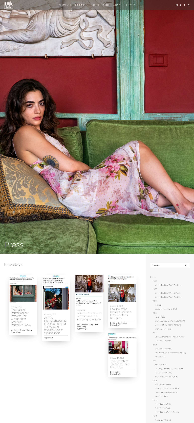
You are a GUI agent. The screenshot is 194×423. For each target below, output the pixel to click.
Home (7, 392)
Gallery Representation (14, 395)
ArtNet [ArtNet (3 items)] (155, 309)
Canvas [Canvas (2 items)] (155, 321)
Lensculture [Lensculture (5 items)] (157, 346)
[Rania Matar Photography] (8, 5)
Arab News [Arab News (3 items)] (178, 305)
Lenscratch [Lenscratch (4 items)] (175, 342)
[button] (176, 5)
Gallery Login (9, 398)
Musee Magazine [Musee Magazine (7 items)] (173, 346)
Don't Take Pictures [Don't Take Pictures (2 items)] (170, 325)
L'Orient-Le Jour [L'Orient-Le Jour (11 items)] (159, 342)
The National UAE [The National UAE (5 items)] (174, 363)
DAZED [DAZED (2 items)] (154, 325)
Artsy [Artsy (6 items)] (154, 313)
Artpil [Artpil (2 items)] (183, 309)
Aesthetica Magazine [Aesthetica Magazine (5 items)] (160, 305)
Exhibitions (82, 5)
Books (96, 5)
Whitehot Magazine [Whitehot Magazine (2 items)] (160, 375)
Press (106, 5)
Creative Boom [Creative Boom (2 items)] (169, 321)
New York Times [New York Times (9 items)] (158, 350)
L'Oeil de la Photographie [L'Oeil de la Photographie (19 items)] (163, 338)
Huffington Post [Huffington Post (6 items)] (159, 334)
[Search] (170, 66)
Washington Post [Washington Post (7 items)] (173, 367)
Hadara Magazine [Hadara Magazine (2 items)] (175, 330)
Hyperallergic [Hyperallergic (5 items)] (177, 334)
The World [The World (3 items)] (156, 367)
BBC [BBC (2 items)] (163, 313)
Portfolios (65, 5)
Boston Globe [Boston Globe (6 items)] (171, 317)
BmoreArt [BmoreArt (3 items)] (156, 317)
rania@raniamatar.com (143, 392)
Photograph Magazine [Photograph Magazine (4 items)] (161, 354)
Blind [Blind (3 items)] (173, 313)
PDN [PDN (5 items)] (171, 350)
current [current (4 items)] (183, 321)
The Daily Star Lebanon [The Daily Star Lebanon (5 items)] (161, 359)
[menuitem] (65, 5)
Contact (130, 5)
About (117, 5)
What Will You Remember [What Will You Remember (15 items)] (162, 371)
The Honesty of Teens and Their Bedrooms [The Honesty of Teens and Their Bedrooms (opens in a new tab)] (119, 176)
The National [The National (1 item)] (157, 363)
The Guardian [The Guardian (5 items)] (181, 359)
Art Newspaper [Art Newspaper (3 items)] (169, 309)
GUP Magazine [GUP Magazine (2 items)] (157, 330)
